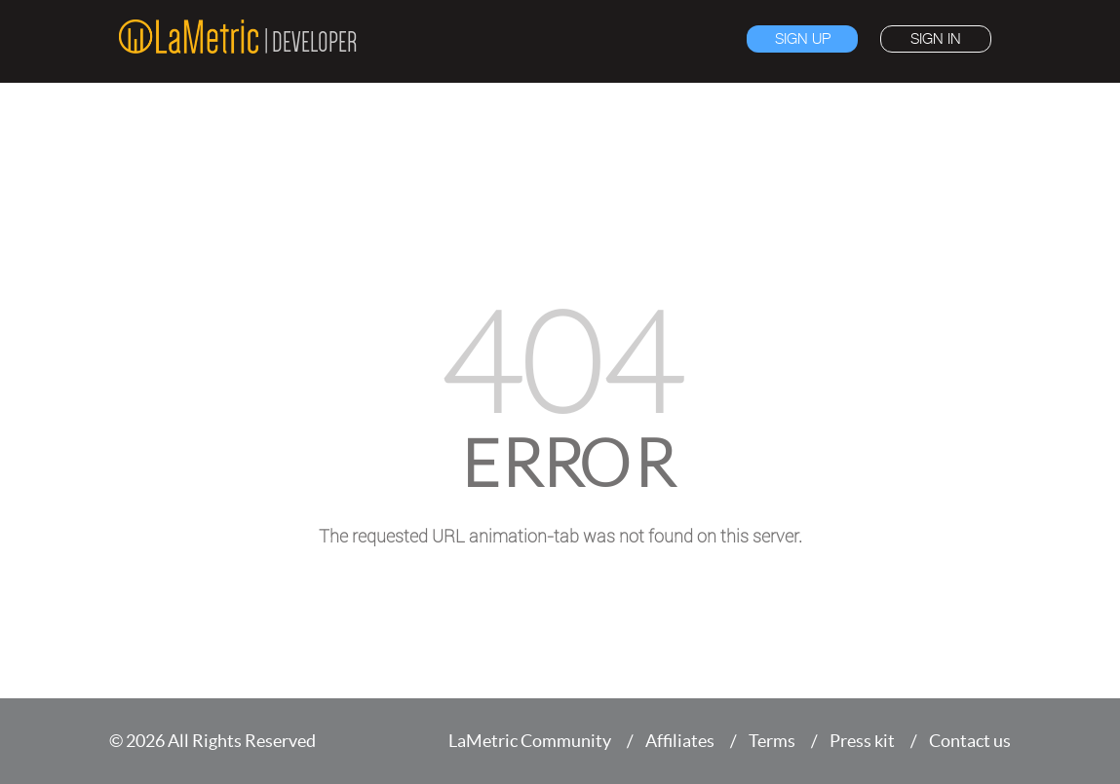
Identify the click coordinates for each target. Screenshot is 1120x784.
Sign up (802, 39)
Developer (314, 41)
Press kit (862, 740)
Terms (772, 740)
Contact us (970, 740)
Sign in (935, 39)
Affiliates (679, 740)
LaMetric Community (529, 740)
